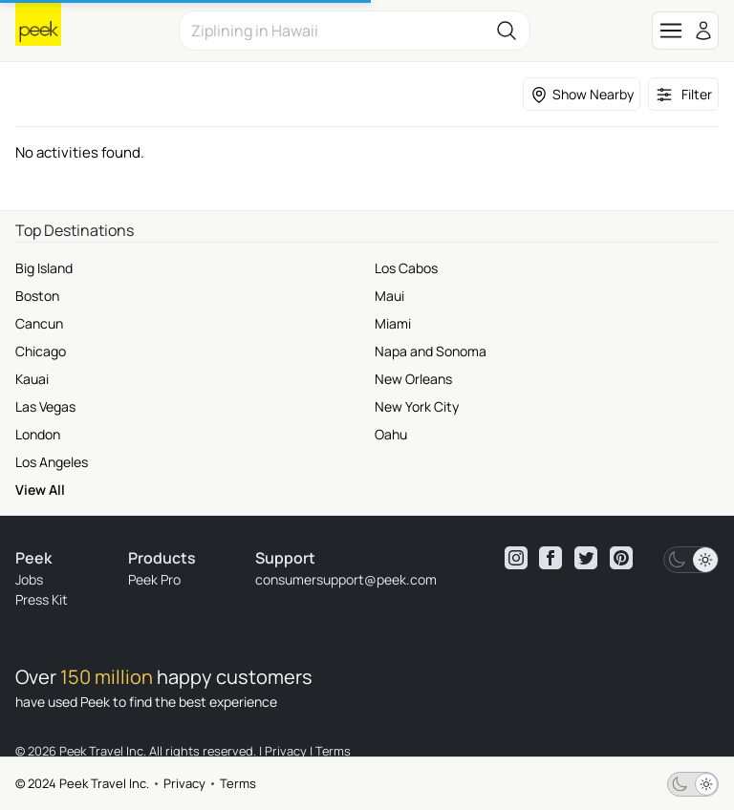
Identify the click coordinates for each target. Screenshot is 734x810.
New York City (417, 406)
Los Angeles (51, 462)
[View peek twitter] (585, 557)
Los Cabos (406, 268)
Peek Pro (154, 579)
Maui (389, 296)
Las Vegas (45, 406)
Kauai (32, 379)
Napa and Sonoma (430, 351)
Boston (37, 296)
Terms (238, 783)
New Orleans (413, 379)
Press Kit (41, 599)
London (37, 434)
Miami (393, 323)
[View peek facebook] (550, 557)
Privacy (184, 783)
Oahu (391, 434)
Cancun (39, 323)
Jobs (29, 579)
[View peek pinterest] (621, 557)
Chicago (40, 351)
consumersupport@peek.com (346, 579)
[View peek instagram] (516, 557)
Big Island (44, 268)
